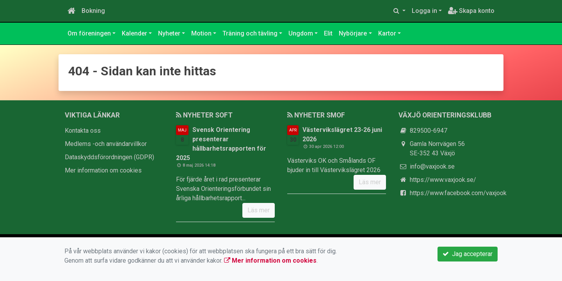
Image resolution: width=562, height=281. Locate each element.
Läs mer (258, 210)
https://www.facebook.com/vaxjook (458, 193)
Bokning (93, 10)
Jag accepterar (468, 254)
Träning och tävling (249, 33)
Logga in (424, 10)
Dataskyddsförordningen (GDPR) (109, 157)
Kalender (134, 33)
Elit (328, 33)
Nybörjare (353, 33)
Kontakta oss (83, 130)
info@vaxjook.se (432, 166)
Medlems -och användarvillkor (106, 144)
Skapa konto (471, 10)
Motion (201, 33)
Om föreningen (89, 33)
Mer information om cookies (103, 170)
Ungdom (300, 33)
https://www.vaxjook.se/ (443, 179)
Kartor (387, 33)
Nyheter (169, 33)
